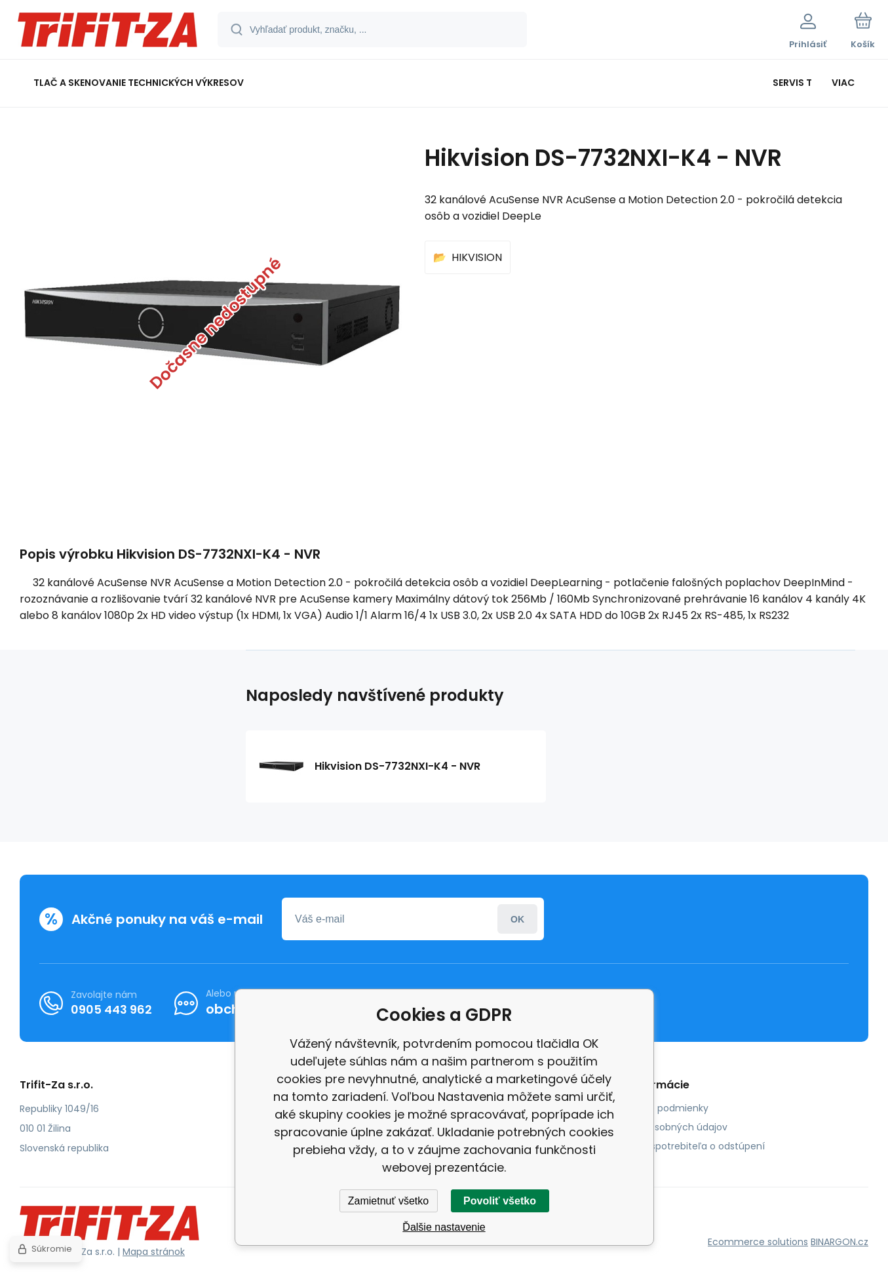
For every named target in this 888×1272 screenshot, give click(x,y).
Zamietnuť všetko (388, 1200)
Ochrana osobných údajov (666, 1127)
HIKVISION (477, 257)
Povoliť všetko (499, 1200)
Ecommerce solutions (758, 1241)
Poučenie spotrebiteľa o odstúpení (685, 1146)
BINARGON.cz (839, 1241)
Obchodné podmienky (657, 1108)
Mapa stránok (154, 1251)
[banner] (108, 31)
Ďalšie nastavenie (443, 1227)
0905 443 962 (111, 1009)
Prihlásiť (517, 919)
